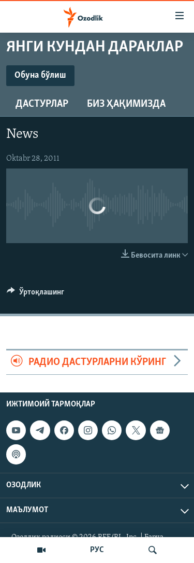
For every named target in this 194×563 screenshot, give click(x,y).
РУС (97, 550)
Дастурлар (42, 104)
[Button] (35, 294)
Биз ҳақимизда (126, 104)
